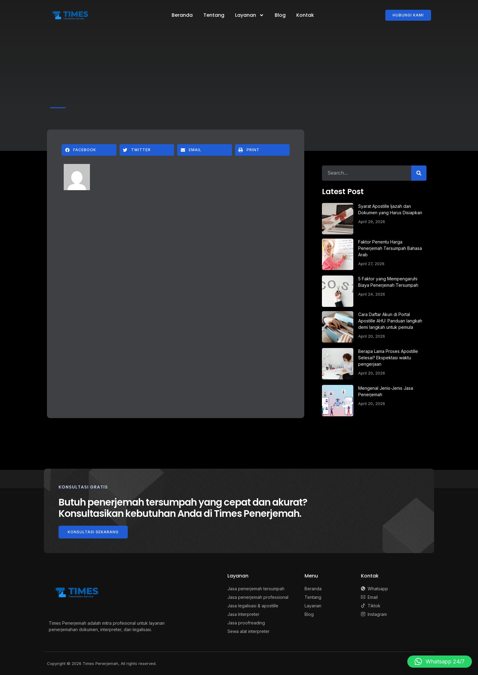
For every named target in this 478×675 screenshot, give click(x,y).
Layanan (249, 15)
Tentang (213, 15)
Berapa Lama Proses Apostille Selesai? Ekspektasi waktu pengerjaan (388, 358)
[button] (89, 150)
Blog (280, 15)
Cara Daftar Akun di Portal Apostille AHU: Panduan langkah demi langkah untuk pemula (390, 321)
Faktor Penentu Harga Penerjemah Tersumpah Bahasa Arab (390, 248)
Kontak (305, 15)
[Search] (418, 173)
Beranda (182, 15)
